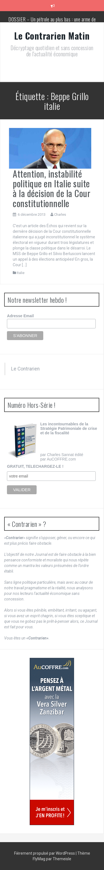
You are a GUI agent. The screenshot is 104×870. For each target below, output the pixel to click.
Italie (20, 273)
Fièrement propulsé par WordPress (45, 853)
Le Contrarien (25, 369)
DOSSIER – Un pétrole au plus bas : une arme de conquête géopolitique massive (52, 22)
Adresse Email (20, 316)
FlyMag (39, 859)
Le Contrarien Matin (52, 35)
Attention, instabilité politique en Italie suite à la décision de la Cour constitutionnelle (51, 188)
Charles (60, 214)
